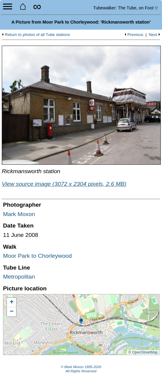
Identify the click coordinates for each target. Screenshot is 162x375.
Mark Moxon (19, 214)
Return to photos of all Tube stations (37, 35)
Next (153, 35)
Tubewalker (125, 7)
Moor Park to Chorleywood (37, 256)
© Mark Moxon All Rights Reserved (81, 369)
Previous (135, 35)
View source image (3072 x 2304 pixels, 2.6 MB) (64, 184)
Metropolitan (19, 276)
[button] (81, 321)
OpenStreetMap (145, 352)
